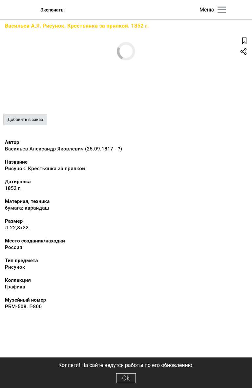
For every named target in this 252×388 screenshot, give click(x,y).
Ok (126, 378)
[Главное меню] (221, 9)
